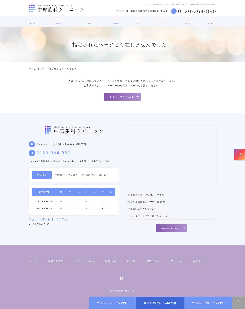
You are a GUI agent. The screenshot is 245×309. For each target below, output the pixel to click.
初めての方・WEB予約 (112, 302)
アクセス (187, 22)
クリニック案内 (88, 22)
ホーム (33, 22)
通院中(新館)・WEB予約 (208, 302)
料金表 (138, 22)
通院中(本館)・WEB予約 (160, 302)
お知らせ (210, 22)
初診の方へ (162, 22)
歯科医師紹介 (58, 22)
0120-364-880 (53, 152)
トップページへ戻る (122, 96)
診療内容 (116, 22)
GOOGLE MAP (170, 228)
